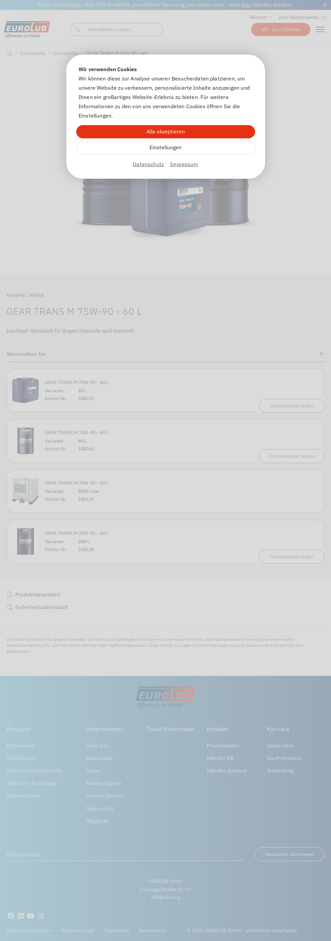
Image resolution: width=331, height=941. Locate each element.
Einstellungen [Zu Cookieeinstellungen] (165, 147)
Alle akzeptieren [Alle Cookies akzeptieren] (165, 131)
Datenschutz (148, 164)
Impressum (184, 164)
